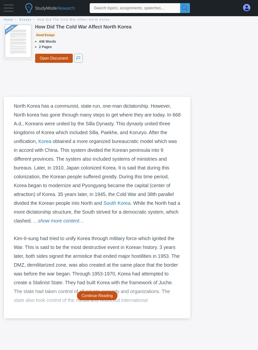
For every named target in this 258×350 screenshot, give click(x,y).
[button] (9, 9)
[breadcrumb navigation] (129, 20)
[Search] (185, 8)
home (8, 19)
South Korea (116, 203)
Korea (44, 141)
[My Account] (248, 8)
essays (25, 19)
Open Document (54, 58)
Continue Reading (97, 296)
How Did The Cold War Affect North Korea (74, 19)
